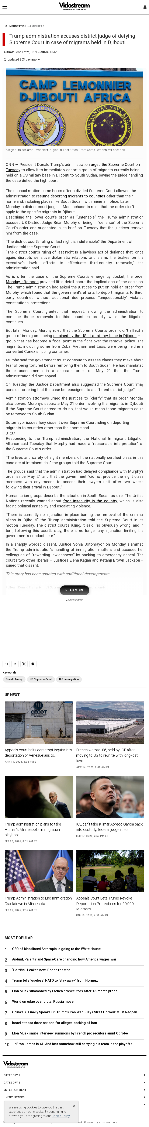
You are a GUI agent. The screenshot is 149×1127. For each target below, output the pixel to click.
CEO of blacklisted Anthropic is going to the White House (56, 949)
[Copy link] (15, 664)
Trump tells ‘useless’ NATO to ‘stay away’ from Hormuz (55, 980)
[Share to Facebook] (33, 664)
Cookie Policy (61, 1116)
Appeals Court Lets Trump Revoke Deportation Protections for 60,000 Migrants (105, 903)
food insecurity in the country (90, 501)
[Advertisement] (74, 628)
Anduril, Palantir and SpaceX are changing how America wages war (64, 959)
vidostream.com (107, 1122)
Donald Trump (14, 679)
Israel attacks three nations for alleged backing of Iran (54, 1023)
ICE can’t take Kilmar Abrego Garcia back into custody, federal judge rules (109, 827)
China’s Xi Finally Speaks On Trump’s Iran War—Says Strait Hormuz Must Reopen (74, 1012)
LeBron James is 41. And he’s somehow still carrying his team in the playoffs (72, 1044)
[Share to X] (24, 664)
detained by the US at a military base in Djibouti (94, 335)
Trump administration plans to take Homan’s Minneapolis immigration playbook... (33, 829)
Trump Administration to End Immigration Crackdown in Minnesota (38, 901)
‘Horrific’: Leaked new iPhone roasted (43, 970)
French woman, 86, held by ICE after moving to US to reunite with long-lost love (107, 755)
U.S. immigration (69, 679)
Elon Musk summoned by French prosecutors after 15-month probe (64, 991)
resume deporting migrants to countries (70, 196)
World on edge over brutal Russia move (42, 1002)
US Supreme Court (41, 679)
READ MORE (74, 590)
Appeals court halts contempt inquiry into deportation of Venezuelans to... (38, 753)
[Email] (6, 664)
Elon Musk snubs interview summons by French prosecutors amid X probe (70, 1033)
